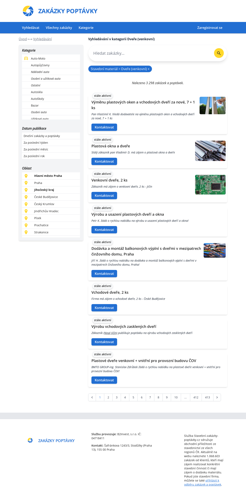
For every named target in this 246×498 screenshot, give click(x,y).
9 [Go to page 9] (167, 397)
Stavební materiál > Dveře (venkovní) (120, 69)
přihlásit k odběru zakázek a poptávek (202, 482)
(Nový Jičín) (110, 333)
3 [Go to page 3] (117, 397)
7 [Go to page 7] (150, 397)
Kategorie (86, 27)
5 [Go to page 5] (133, 397)
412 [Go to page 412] (195, 397)
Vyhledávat (30, 27)
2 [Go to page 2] (108, 397)
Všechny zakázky (59, 27)
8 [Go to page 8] (158, 397)
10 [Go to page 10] (176, 397)
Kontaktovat (104, 127)
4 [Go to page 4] (125, 397)
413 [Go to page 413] (207, 397)
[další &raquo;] (217, 397)
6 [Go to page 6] (142, 397)
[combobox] (149, 53)
